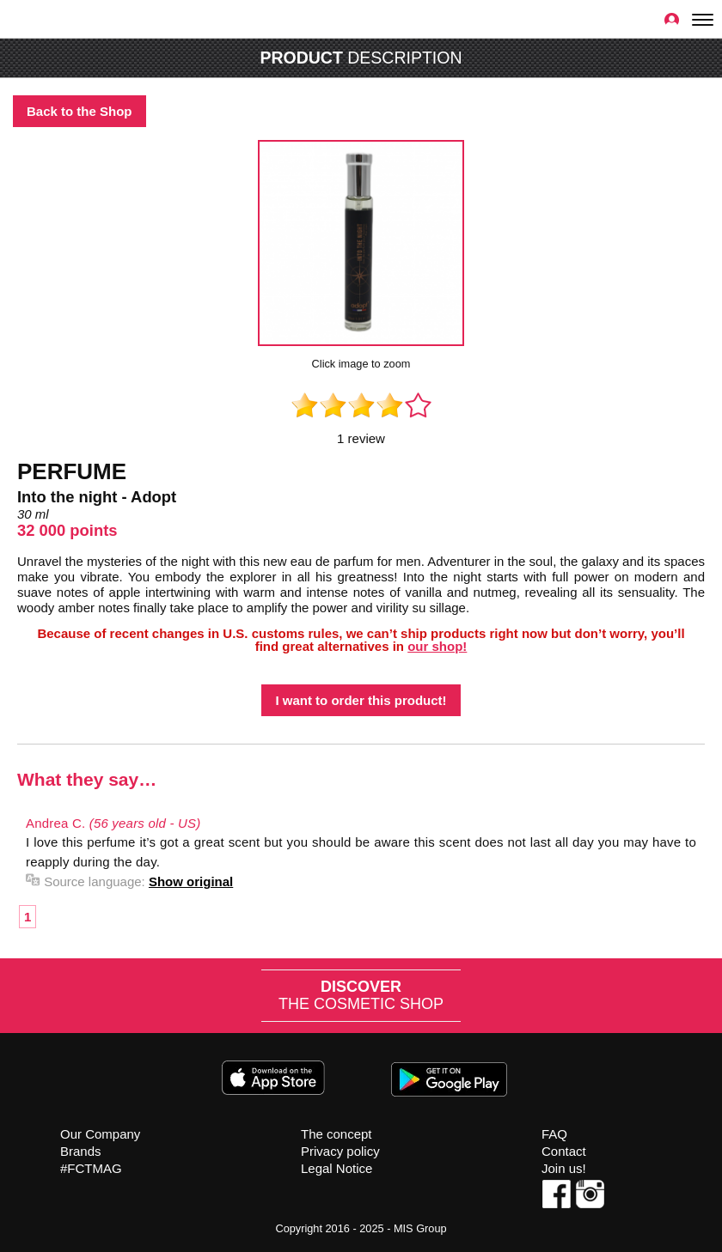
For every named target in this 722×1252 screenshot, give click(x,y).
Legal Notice (336, 1168)
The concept (336, 1134)
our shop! (437, 646)
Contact (564, 1151)
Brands (80, 1151)
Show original (191, 881)
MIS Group (420, 1228)
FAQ (554, 1134)
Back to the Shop (79, 111)
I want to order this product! (360, 700)
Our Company (100, 1134)
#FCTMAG (91, 1168)
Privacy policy (340, 1151)
